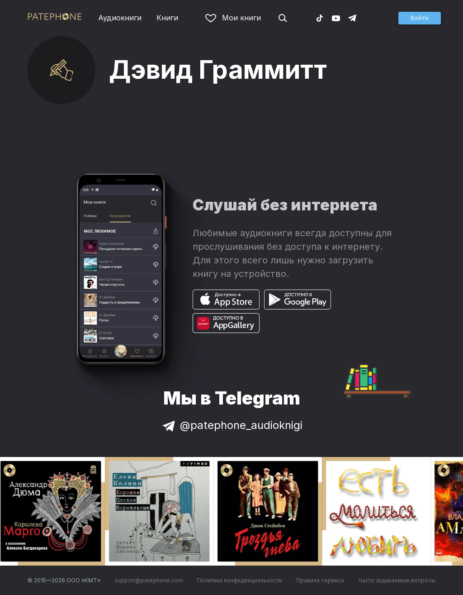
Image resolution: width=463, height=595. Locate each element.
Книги (167, 17)
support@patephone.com (148, 580)
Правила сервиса (320, 580)
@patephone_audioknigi (231, 425)
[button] (419, 18)
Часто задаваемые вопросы (397, 580)
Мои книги (233, 17)
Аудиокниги (120, 17)
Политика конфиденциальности (239, 580)
